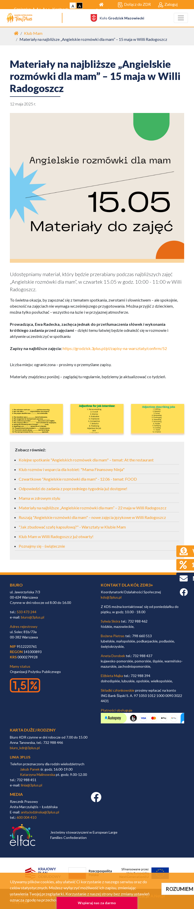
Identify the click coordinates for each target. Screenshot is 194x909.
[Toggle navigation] (181, 18)
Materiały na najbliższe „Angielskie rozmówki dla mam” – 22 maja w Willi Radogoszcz (92, 507)
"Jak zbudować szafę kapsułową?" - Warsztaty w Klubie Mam (72, 526)
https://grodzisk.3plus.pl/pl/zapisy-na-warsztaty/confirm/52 (115, 348)
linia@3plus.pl (31, 785)
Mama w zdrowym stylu (39, 498)
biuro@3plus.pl (32, 617)
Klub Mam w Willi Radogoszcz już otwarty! (56, 536)
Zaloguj (168, 4)
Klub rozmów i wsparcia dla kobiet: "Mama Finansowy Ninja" (72, 469)
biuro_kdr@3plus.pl (25, 748)
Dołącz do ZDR (134, 4)
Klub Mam (33, 33)
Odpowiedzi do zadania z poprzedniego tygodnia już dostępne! (73, 488)
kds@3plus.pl (111, 597)
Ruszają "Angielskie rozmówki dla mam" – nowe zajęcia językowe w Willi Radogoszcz (92, 517)
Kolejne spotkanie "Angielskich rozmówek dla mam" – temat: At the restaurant (86, 459)
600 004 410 (26, 817)
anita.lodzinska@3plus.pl (40, 812)
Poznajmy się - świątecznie (42, 546)
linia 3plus (20, 757)
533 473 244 (26, 612)
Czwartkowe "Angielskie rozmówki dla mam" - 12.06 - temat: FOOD (78, 479)
